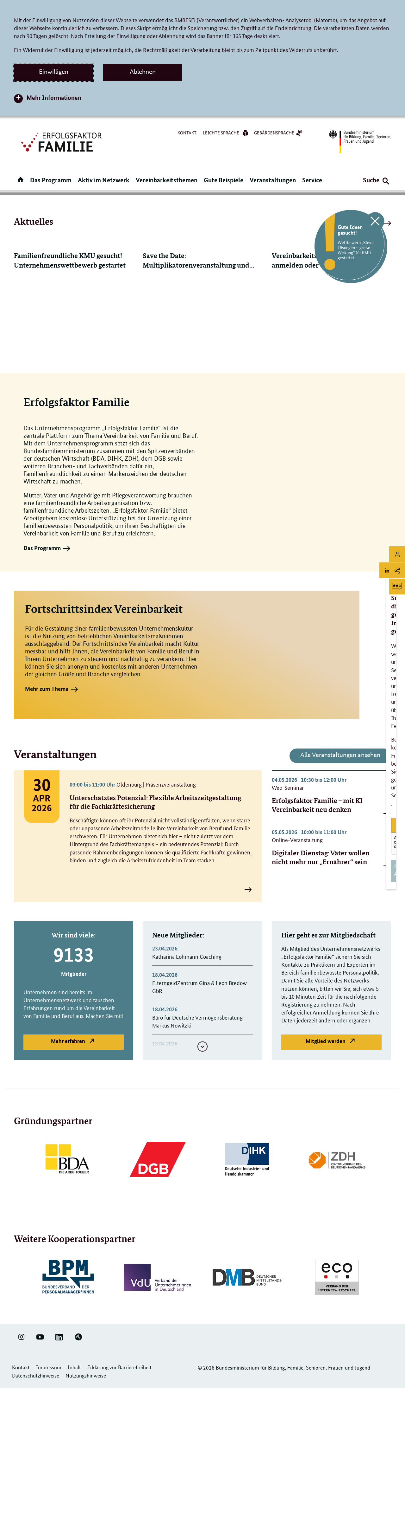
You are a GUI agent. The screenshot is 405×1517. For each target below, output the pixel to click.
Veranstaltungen (273, 180)
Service (312, 180)
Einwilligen (53, 71)
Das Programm (51, 180)
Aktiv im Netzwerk (103, 180)
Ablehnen (143, 71)
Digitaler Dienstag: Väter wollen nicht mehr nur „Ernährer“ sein (321, 987)
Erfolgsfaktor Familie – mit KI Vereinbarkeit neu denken (317, 935)
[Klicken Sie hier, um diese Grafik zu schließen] (375, 222)
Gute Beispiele (223, 180)
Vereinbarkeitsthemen (166, 180)
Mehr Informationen (54, 97)
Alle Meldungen (367, 354)
